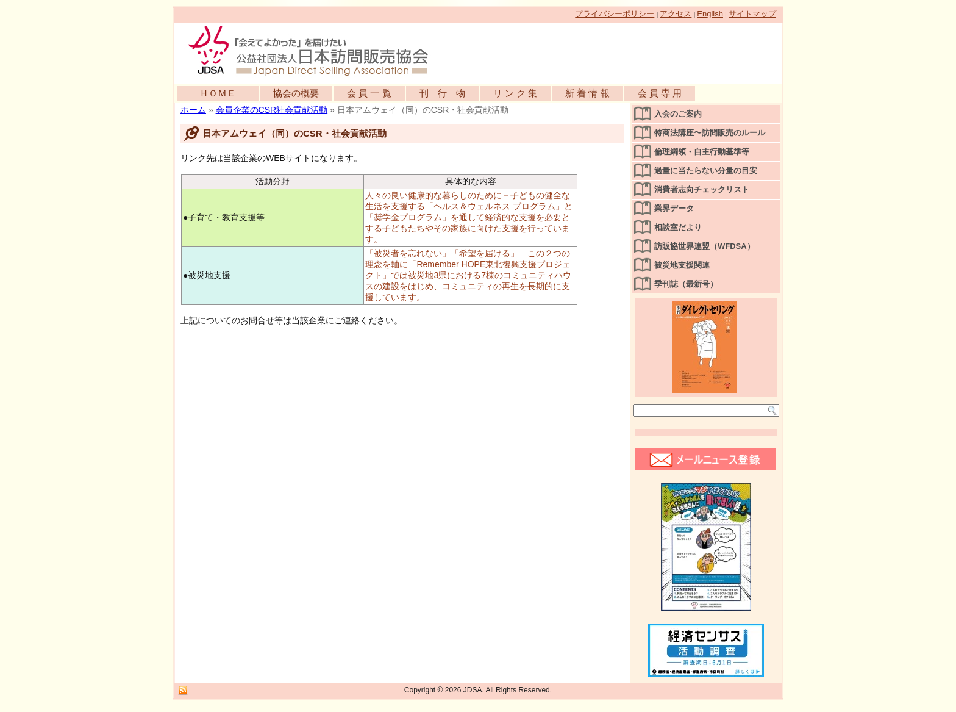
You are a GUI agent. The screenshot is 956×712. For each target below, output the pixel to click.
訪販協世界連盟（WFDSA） (704, 246)
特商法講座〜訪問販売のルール (709, 132)
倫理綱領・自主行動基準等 (701, 151)
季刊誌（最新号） (686, 284)
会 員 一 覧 (369, 93)
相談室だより (678, 227)
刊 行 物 (442, 93)
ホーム (193, 110)
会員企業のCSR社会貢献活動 (272, 110)
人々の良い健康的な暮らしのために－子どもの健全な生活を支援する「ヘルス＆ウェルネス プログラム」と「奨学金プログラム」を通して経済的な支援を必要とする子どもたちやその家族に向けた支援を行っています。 (469, 217)
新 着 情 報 (587, 93)
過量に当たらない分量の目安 (705, 170)
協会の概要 (296, 93)
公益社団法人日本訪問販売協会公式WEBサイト (314, 50)
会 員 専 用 (660, 93)
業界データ (674, 208)
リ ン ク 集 (515, 93)
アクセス (675, 13)
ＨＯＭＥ (217, 93)
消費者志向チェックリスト (701, 189)
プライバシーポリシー (614, 13)
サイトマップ (752, 13)
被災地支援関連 (682, 265)
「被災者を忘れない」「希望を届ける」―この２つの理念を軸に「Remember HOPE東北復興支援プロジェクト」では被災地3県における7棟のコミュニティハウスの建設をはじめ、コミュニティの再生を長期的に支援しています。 (468, 275)
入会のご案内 (678, 113)
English (710, 13)
